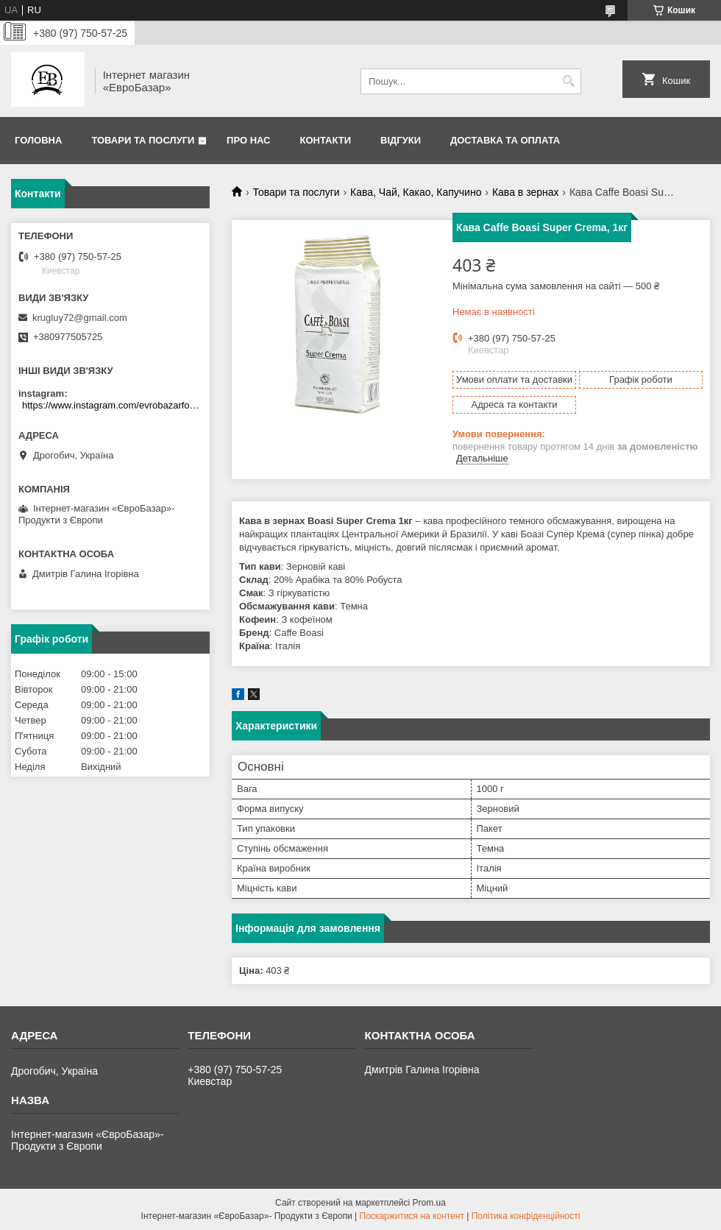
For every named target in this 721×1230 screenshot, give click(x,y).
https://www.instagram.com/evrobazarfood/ (112, 405)
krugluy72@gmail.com (79, 317)
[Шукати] (568, 81)
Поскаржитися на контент (412, 1216)
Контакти (326, 140)
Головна (38, 140)
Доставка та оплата (505, 140)
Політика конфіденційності (526, 1216)
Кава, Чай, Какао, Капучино (415, 192)
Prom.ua (429, 1203)
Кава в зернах (525, 192)
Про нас (248, 140)
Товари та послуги (142, 140)
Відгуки (400, 140)
